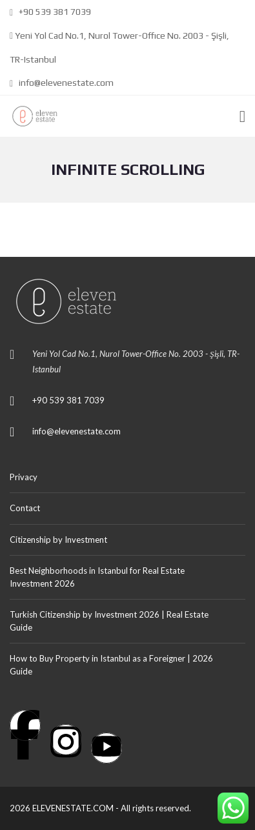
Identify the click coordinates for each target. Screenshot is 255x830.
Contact (25, 508)
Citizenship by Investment (58, 539)
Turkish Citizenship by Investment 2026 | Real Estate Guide (109, 621)
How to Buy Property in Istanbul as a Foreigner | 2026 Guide (111, 664)
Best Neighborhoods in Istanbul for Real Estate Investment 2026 (97, 577)
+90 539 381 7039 (50, 11)
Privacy (23, 477)
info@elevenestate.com (62, 82)
